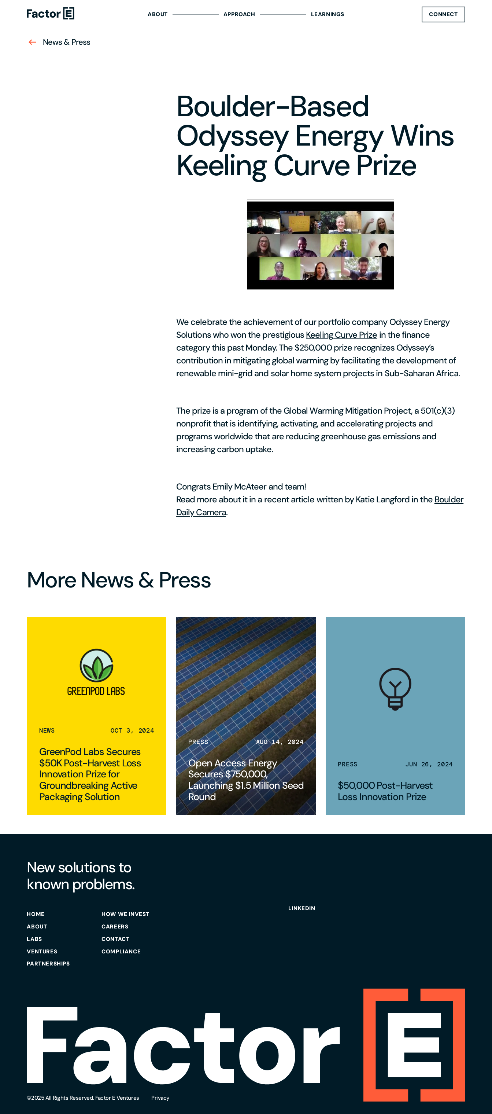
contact (115, 939)
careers (114, 926)
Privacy (160, 1098)
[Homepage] (50, 14)
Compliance (121, 951)
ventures (42, 951)
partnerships (48, 963)
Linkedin (301, 908)
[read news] (96, 716)
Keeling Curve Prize (341, 334)
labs (34, 939)
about (37, 926)
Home (35, 914)
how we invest (125, 914)
